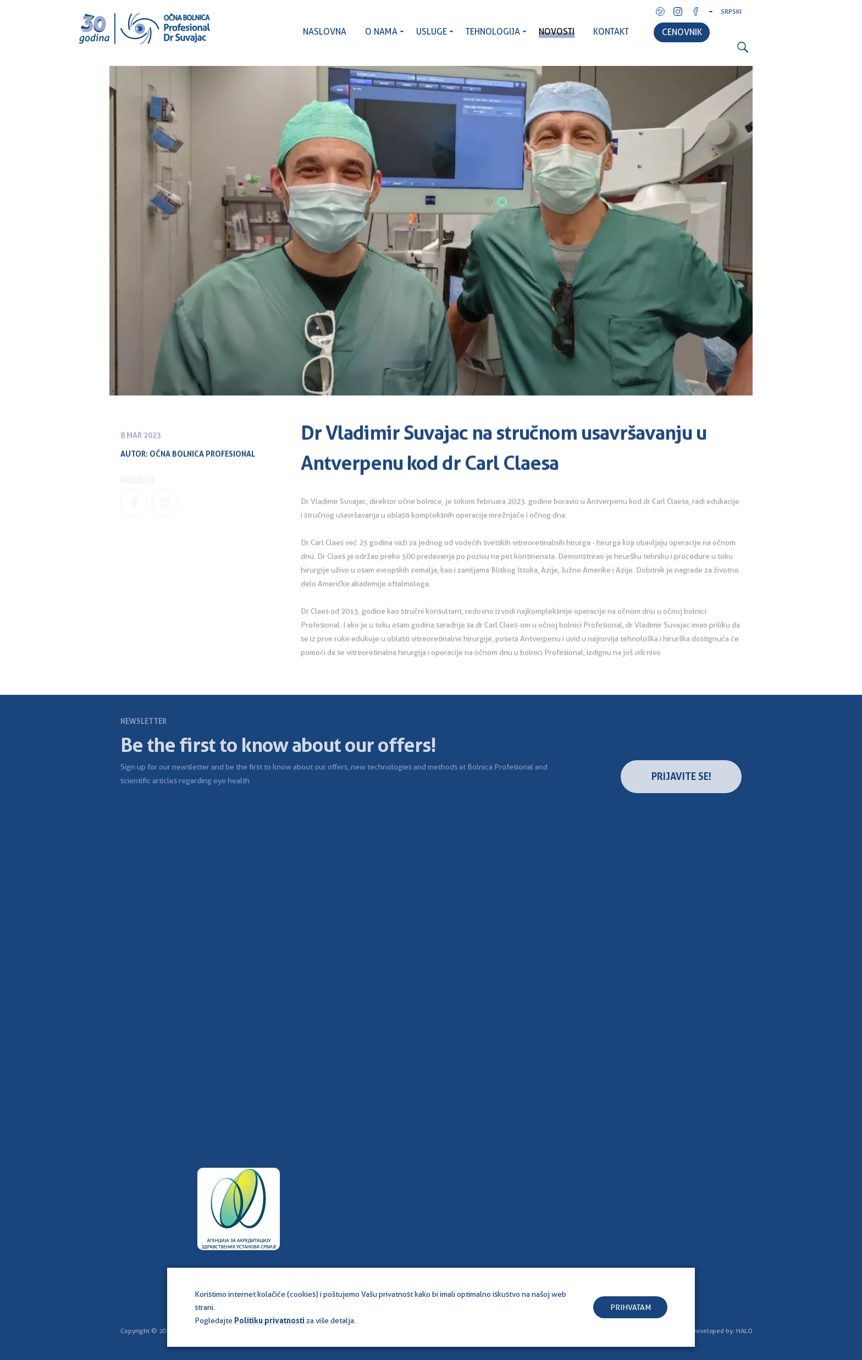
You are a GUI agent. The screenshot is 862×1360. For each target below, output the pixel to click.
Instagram (677, 11)
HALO (744, 1331)
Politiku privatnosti (269, 1320)
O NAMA (381, 31)
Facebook (695, 11)
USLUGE (431, 31)
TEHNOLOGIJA (493, 31)
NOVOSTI (556, 31)
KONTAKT (611, 31)
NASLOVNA (324, 31)
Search (742, 47)
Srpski (731, 11)
